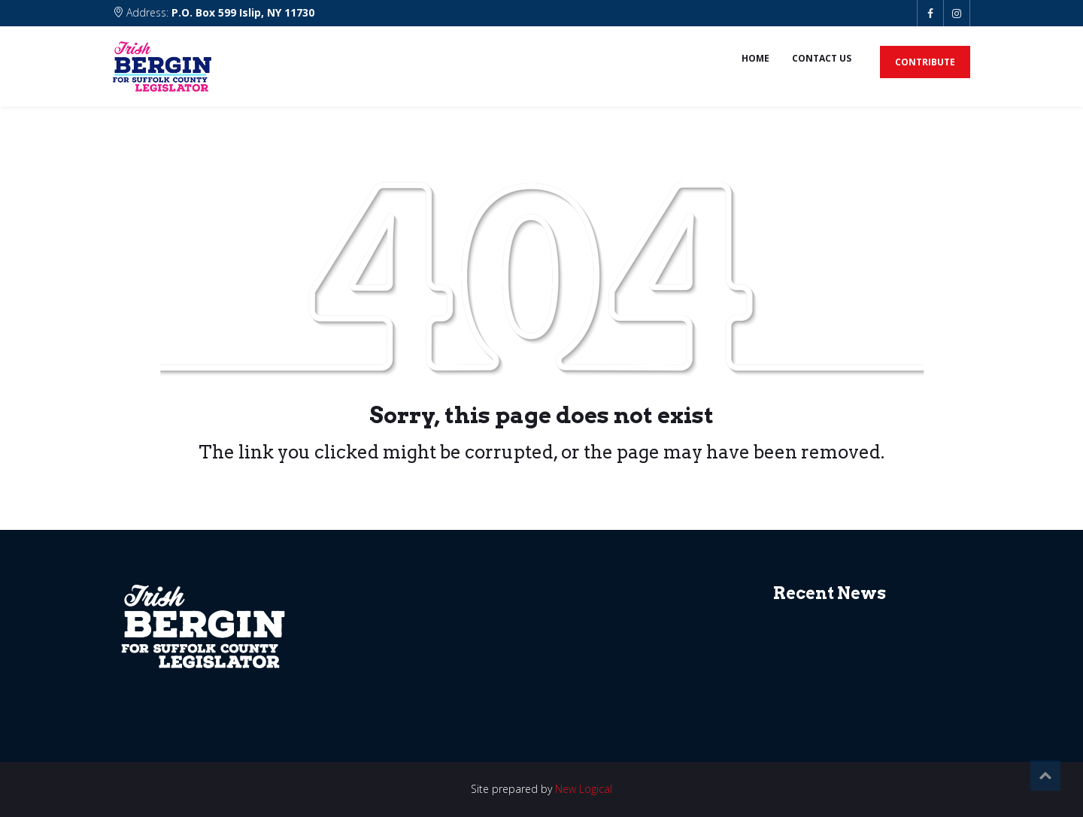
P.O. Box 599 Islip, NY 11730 (242, 12)
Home (755, 58)
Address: (213, 12)
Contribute (925, 62)
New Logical (583, 789)
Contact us (821, 58)
